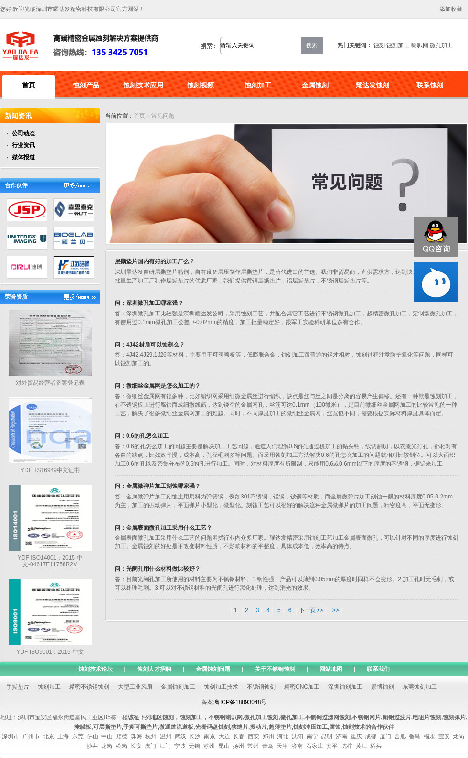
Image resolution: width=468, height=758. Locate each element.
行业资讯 (23, 145)
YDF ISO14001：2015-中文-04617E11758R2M (50, 561)
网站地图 (330, 669)
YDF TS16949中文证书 (50, 470)
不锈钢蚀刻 (261, 686)
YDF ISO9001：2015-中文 (50, 652)
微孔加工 (441, 45)
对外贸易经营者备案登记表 (50, 382)
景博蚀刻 (382, 686)
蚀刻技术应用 (143, 85)
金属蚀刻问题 (213, 669)
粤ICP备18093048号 (240, 702)
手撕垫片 (17, 686)
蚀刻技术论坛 (95, 669)
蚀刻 (379, 45)
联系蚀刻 (429, 85)
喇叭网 (419, 45)
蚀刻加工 (397, 45)
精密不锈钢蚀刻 (89, 686)
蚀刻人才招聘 (154, 669)
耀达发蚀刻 (372, 85)
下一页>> (311, 610)
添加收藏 (450, 9)
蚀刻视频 (200, 85)
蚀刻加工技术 (221, 686)
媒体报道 (23, 157)
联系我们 (378, 669)
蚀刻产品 (86, 85)
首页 (28, 85)
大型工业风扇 (135, 686)
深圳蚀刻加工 (345, 686)
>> (334, 610)
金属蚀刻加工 (178, 686)
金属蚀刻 (315, 85)
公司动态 (23, 133)
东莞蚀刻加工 (420, 686)
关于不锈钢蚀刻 (275, 669)
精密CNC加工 (301, 686)
